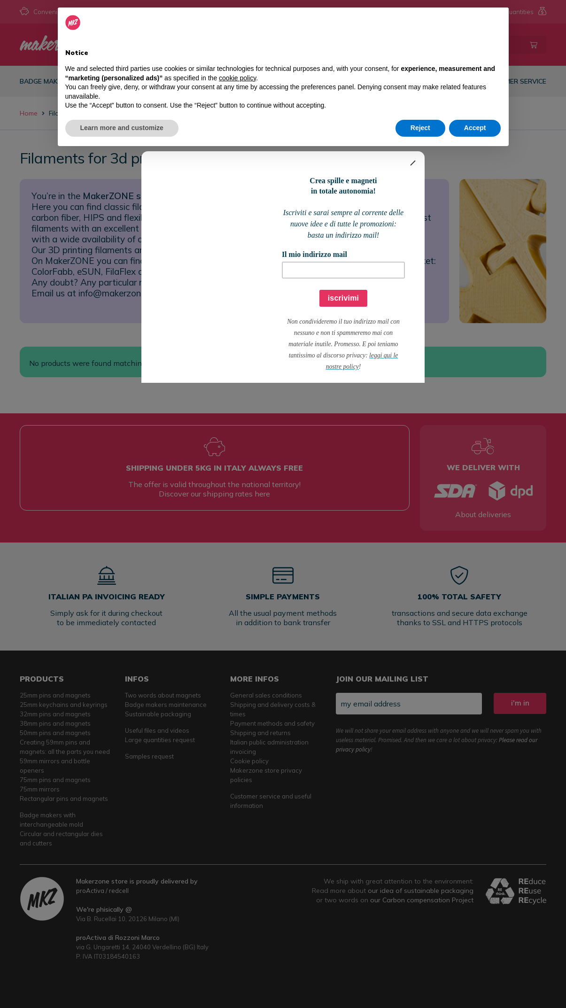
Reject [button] (420, 128)
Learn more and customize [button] (121, 128)
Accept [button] (475, 128)
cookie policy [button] (237, 78)
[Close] (413, 163)
